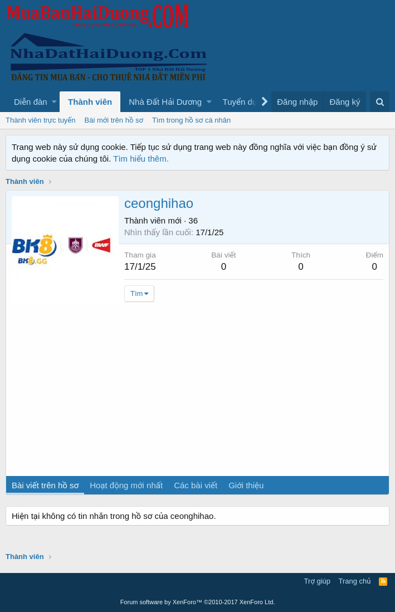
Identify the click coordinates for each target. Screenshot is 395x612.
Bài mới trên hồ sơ (114, 120)
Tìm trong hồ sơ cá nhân (191, 120)
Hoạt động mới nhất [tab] (126, 485)
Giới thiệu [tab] (246, 485)
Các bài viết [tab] (195, 485)
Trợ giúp (317, 581)
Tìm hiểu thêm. (141, 158)
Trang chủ (355, 581)
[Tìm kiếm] (379, 101)
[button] (54, 101)
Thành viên (90, 101)
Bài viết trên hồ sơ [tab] (45, 485)
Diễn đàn (30, 101)
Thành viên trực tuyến (41, 120)
